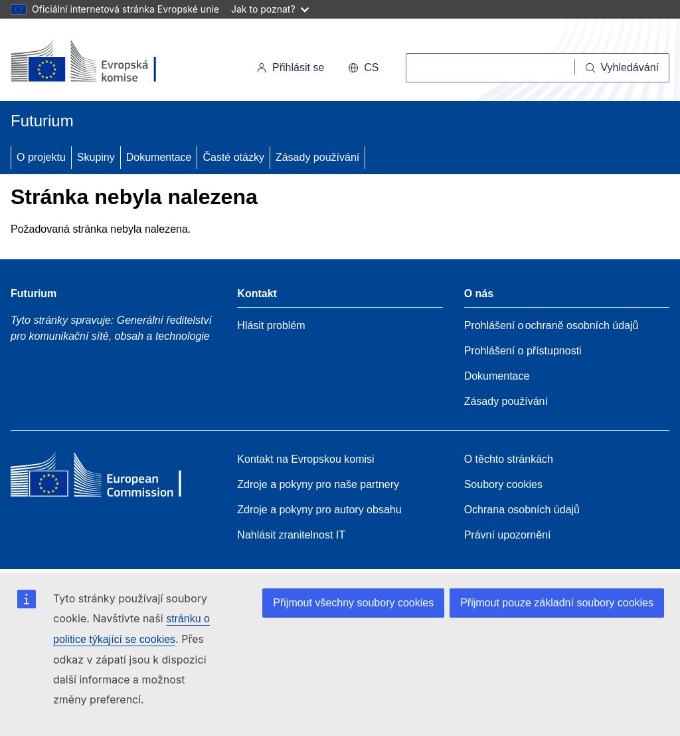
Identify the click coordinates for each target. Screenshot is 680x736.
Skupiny (96, 157)
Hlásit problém (271, 325)
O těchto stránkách (508, 459)
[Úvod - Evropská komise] (102, 62)
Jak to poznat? (270, 9)
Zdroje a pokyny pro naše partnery (318, 484)
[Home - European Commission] (107, 478)
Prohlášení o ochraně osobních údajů (551, 325)
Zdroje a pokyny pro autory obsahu (319, 509)
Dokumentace (159, 157)
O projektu (41, 157)
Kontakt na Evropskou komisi (305, 459)
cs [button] (363, 67)
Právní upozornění (507, 535)
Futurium (42, 121)
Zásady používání (317, 157)
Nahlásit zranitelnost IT (291, 535)
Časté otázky (233, 157)
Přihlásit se (290, 67)
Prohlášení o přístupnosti (523, 350)
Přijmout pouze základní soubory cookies (556, 602)
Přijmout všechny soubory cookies (353, 602)
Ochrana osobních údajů (522, 509)
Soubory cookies (503, 484)
